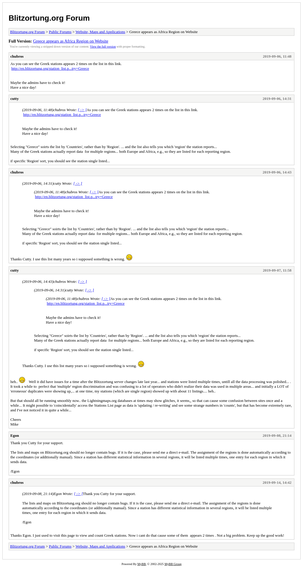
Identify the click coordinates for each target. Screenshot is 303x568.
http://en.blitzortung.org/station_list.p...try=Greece (50, 68)
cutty (14, 98)
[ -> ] (82, 110)
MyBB (141, 564)
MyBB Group (173, 564)
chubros (17, 56)
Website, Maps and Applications (100, 32)
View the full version (103, 46)
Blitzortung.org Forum (49, 18)
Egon (14, 435)
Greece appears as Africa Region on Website (70, 41)
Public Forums (60, 32)
